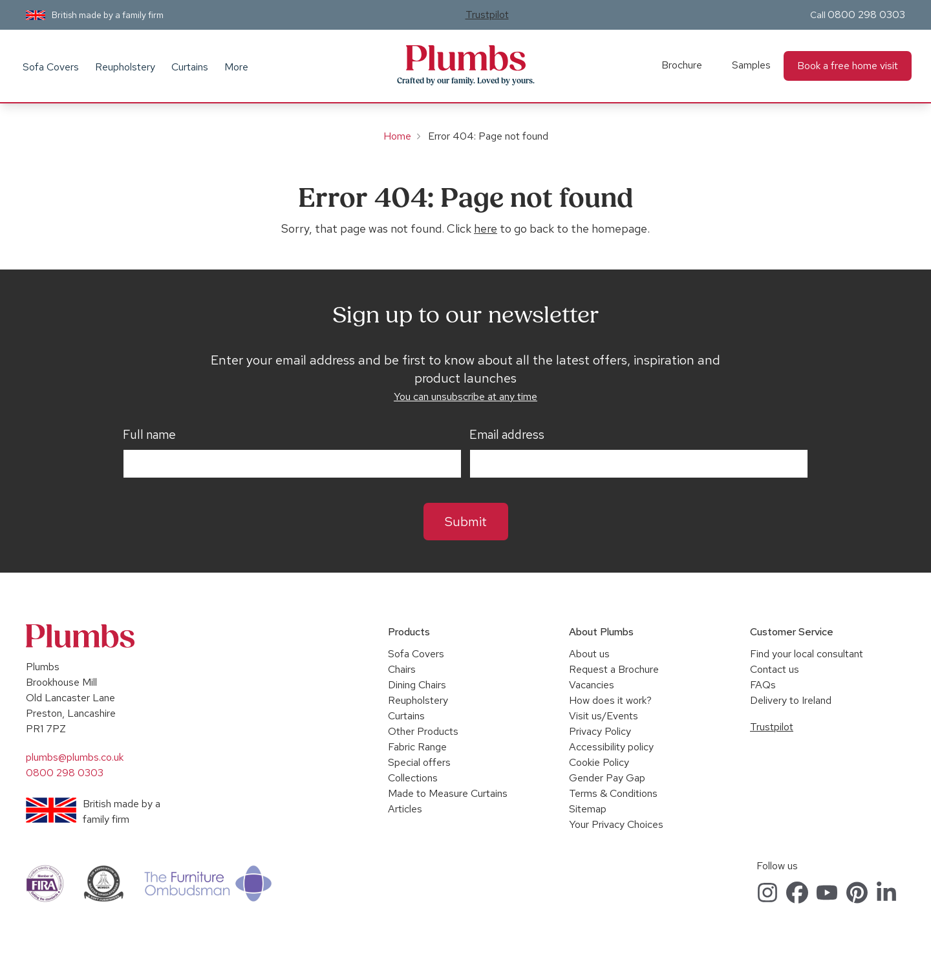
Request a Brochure (614, 669)
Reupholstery (125, 67)
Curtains (189, 67)
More (236, 67)
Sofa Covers (51, 67)
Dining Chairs (417, 685)
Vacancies (591, 685)
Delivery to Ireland (790, 700)
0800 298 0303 (866, 14)
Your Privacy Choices (616, 824)
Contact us (774, 669)
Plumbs (465, 58)
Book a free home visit (847, 65)
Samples (751, 65)
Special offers (419, 762)
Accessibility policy (611, 747)
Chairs (402, 669)
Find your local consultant (806, 654)
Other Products (423, 731)
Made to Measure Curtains (448, 793)
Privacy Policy (600, 731)
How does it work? (610, 700)
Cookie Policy (599, 762)
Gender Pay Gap (607, 778)
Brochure (681, 65)
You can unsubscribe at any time (465, 396)
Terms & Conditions (613, 793)
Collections (413, 778)
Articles (405, 809)
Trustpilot (487, 14)
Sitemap (587, 809)
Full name (149, 435)
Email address (506, 435)
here (485, 228)
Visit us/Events (603, 716)
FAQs (763, 685)
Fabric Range (417, 747)
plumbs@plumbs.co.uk (74, 757)
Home (397, 136)
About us (589, 654)
